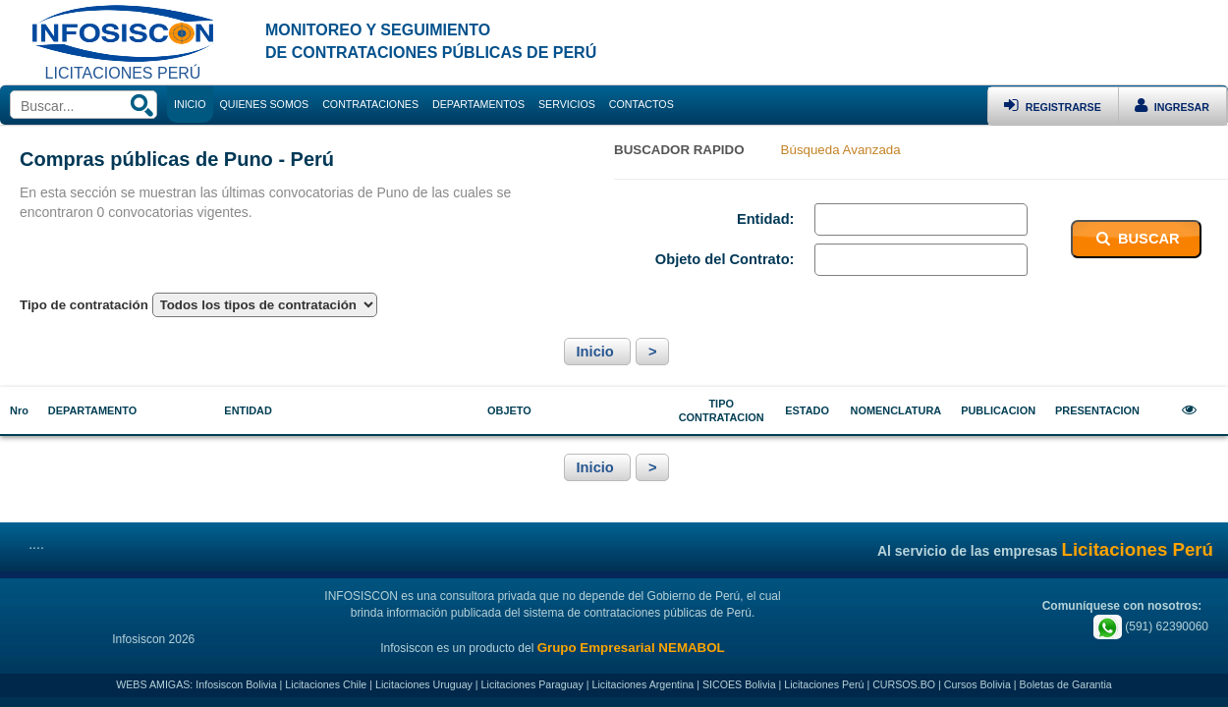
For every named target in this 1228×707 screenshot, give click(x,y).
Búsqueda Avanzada (841, 149)
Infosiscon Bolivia (235, 684)
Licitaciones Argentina (643, 684)
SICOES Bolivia (739, 684)
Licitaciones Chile (325, 684)
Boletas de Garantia (1066, 684)
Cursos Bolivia (977, 684)
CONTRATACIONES (370, 104)
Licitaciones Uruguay (424, 684)
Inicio (597, 351)
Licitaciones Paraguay (532, 684)
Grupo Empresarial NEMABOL (631, 647)
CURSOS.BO (903, 684)
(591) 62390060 (1150, 626)
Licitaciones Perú (824, 684)
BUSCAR (1136, 238)
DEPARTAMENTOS (478, 104)
